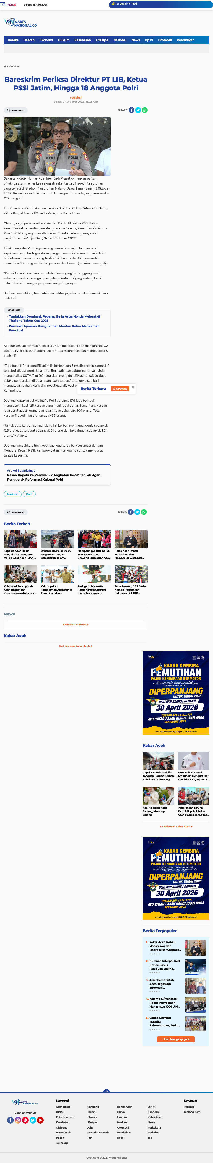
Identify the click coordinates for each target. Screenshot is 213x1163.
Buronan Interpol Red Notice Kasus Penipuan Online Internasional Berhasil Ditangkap (164, 965)
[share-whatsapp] (145, 110)
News (135, 40)
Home (11, 5)
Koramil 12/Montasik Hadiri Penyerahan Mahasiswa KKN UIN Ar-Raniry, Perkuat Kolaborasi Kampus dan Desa (163, 1002)
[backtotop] (106, 1093)
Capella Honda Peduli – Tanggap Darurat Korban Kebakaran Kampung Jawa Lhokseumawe (158, 776)
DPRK (60, 1112)
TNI (150, 1137)
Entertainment (65, 1117)
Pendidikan (185, 40)
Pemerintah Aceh (98, 1132)
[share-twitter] (138, 110)
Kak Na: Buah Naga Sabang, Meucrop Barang (155, 811)
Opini (149, 40)
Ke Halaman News (76, 624)
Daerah (29, 40)
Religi (120, 1137)
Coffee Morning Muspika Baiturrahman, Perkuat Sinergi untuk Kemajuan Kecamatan (165, 1021)
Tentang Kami (192, 1112)
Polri (29, 494)
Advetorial (93, 1106)
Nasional (119, 40)
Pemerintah (63, 1132)
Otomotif (165, 40)
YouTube (43, 1122)
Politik (60, 1137)
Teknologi (62, 1143)
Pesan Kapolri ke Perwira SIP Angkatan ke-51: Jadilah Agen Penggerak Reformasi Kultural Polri (53, 477)
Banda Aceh (124, 1106)
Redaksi (189, 1106)
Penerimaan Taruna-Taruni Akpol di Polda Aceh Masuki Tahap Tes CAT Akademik (192, 811)
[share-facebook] (131, 110)
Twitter (35, 1122)
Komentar (15, 110)
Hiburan (92, 1117)
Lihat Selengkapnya (176, 1039)
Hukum (63, 40)
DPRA (151, 1106)
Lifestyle (102, 40)
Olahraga (61, 1127)
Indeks (13, 40)
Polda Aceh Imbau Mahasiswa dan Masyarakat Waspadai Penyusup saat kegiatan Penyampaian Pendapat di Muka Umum (164, 946)
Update (120, 388)
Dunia (121, 1112)
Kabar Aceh (15, 636)
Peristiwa (153, 1132)
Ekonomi (46, 40)
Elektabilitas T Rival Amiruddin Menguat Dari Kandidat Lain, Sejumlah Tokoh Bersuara (193, 776)
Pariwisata (154, 1127)
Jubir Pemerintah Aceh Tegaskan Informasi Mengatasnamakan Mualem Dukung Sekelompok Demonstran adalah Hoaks (163, 983)
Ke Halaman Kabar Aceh (75, 646)
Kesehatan (82, 40)
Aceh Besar (63, 1106)
